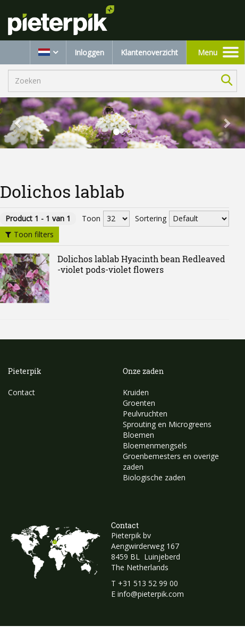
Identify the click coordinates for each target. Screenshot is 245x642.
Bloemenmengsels (155, 445)
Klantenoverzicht (149, 52)
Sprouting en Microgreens (167, 424)
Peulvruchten (145, 413)
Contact (21, 392)
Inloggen (89, 52)
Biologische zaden (154, 477)
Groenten (139, 403)
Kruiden (136, 392)
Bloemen (138, 435)
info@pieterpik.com (150, 594)
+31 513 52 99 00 (148, 583)
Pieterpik (24, 371)
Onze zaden (143, 371)
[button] (18, 122)
